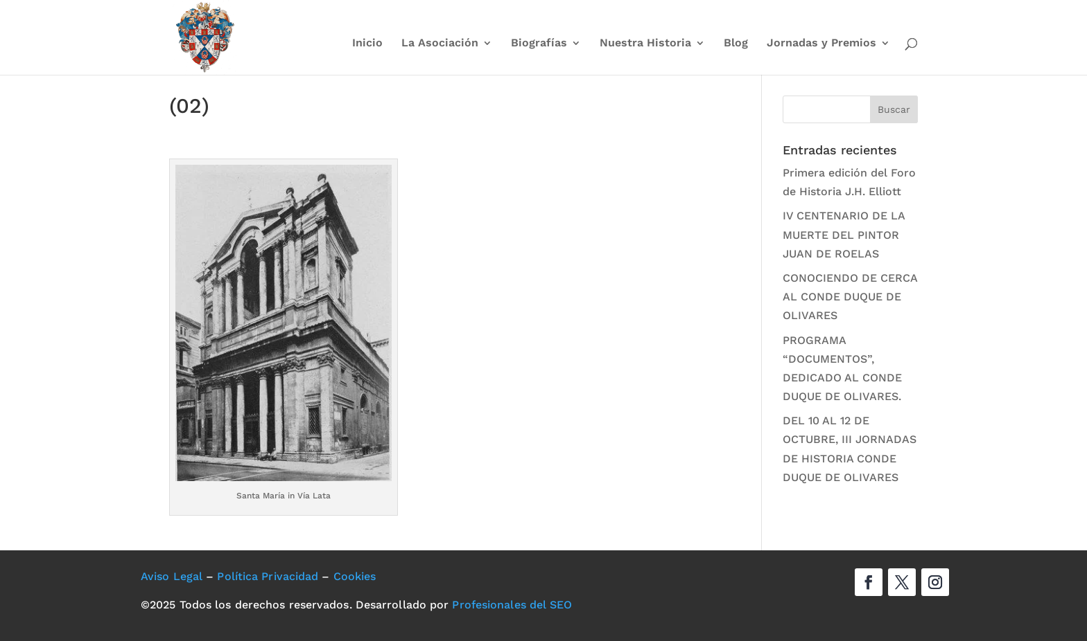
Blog (736, 43)
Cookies (354, 576)
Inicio (367, 43)
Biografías (539, 43)
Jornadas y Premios (821, 43)
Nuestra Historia (645, 43)
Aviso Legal (171, 576)
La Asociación (439, 43)
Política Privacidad (267, 576)
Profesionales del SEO (512, 604)
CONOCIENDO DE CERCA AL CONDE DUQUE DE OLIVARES (850, 296)
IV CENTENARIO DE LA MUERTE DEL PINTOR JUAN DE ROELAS (844, 234)
